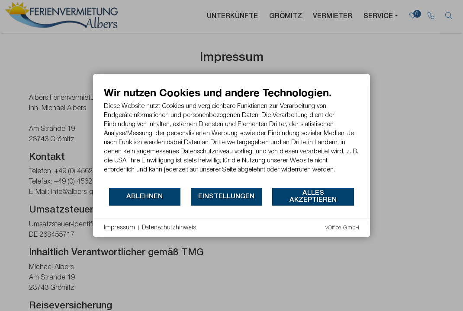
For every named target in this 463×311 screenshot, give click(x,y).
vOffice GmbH (342, 227)
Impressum (119, 228)
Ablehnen (144, 197)
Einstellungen (226, 197)
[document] (231, 136)
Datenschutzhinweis (169, 228)
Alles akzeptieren (313, 196)
